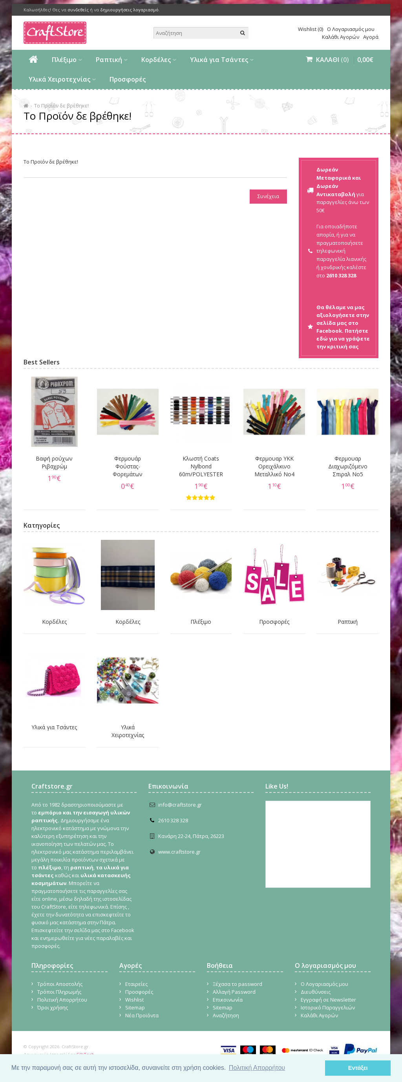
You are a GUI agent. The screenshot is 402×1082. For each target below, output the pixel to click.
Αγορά (370, 36)
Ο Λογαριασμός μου (351, 29)
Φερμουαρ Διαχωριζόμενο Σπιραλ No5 (347, 466)
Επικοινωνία (228, 999)
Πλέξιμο (64, 59)
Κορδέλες (156, 59)
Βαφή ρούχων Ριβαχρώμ (54, 462)
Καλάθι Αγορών (340, 36)
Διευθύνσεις (316, 991)
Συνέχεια (268, 196)
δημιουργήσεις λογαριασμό (129, 10)
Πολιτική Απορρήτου (62, 999)
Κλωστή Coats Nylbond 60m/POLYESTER (201, 466)
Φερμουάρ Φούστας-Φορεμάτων (128, 466)
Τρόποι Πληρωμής (59, 991)
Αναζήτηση (226, 1015)
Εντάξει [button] (358, 1068)
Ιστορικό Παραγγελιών (328, 1007)
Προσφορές (128, 79)
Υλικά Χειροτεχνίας (59, 79)
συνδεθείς (78, 10)
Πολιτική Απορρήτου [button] (257, 1067)
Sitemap (135, 1007)
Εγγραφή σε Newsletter (328, 999)
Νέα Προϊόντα (142, 1015)
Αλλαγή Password (234, 991)
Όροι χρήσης (52, 1007)
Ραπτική (109, 59)
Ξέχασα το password (237, 983)
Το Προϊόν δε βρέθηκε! (61, 105)
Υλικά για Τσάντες (219, 59)
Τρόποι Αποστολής (59, 983)
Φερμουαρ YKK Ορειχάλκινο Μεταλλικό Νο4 (274, 466)
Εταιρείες (136, 983)
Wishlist (134, 999)
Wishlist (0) (310, 29)
